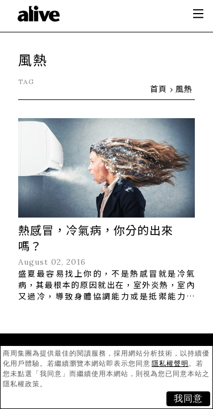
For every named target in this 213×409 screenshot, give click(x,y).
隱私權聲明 (170, 364)
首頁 (158, 88)
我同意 (188, 398)
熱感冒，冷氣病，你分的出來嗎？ (95, 238)
